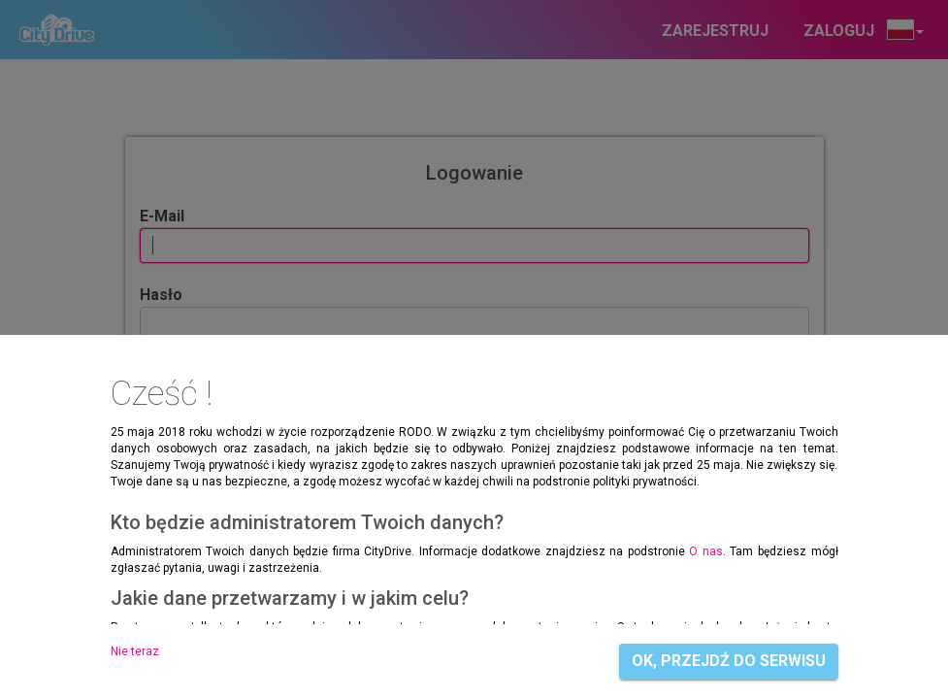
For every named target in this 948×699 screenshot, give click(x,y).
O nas (706, 551)
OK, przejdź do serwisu (729, 660)
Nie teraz (135, 651)
